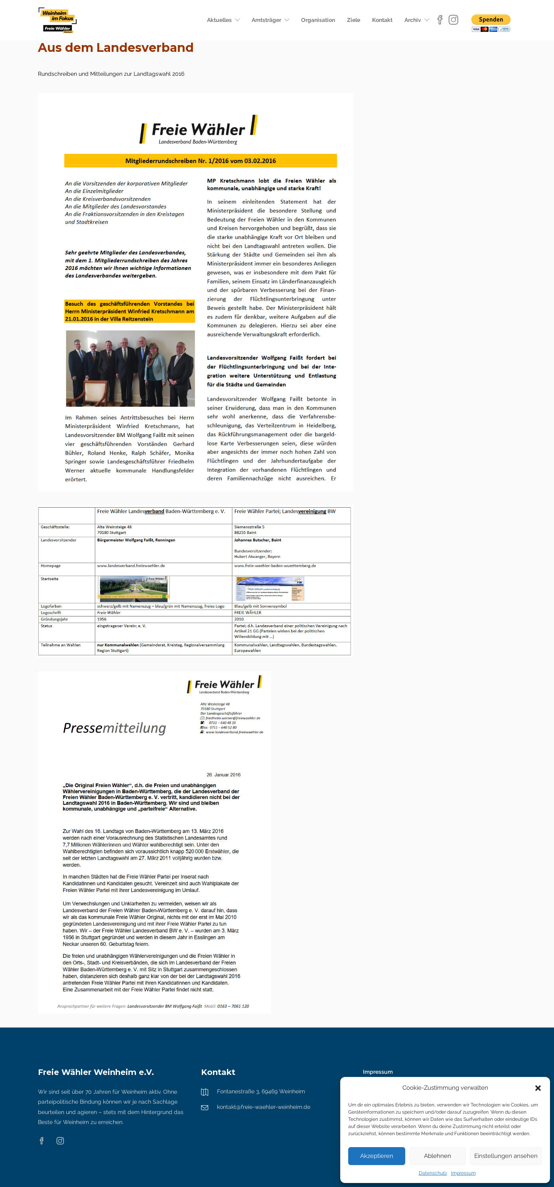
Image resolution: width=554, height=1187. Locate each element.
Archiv (412, 20)
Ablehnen (437, 1155)
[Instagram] (453, 20)
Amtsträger (266, 20)
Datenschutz (433, 1173)
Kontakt (382, 20)
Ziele (353, 20)
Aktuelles (219, 20)
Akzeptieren (376, 1155)
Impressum (463, 1173)
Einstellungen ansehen (506, 1155)
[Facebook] (441, 20)
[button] (538, 1088)
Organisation (318, 20)
